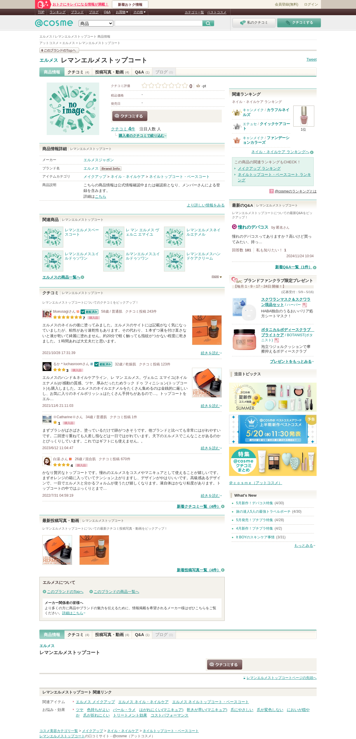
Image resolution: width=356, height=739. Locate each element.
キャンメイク (253, 110)
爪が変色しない (270, 710)
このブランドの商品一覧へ (116, 591)
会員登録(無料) (286, 4)
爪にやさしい (242, 710)
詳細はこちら (72, 613)
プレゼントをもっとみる (291, 361)
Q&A (107, 12)
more (215, 276)
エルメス (48, 60)
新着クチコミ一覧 (199, 506)
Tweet (311, 59)
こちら (100, 196)
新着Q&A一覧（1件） (293, 267)
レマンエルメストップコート (104, 60)
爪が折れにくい (96, 715)
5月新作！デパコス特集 (254, 503)
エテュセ (250, 124)
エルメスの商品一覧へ (61, 277)
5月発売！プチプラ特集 (254, 520)
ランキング (58, 12)
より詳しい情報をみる (206, 205)
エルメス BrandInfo (112, 168)
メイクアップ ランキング (259, 168)
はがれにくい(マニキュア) (161, 710)
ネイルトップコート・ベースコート (179, 176)
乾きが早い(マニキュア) (207, 710)
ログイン (311, 4)
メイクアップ (94, 176)
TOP (41, 12)
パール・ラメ (124, 710)
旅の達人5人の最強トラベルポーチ (263, 511)
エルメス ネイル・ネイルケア (143, 702)
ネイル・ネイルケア (128, 176)
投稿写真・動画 (112, 72)
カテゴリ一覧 (194, 12)
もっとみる (303, 545)
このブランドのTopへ (65, 591)
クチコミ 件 (123, 129)
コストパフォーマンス (170, 715)
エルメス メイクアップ (95, 702)
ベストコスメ (216, 12)
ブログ (94, 12)
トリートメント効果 (130, 715)
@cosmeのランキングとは (296, 191)
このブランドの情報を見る (59, 50)
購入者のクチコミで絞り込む (141, 136)
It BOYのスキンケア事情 (255, 537)
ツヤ (79, 710)
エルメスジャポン (98, 160)
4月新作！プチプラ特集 (254, 528)
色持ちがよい (98, 710)
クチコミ (78, 72)
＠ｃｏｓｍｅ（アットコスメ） (255, 483)
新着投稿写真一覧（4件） (199, 570)
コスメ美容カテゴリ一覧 (58, 731)
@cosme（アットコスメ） (134, 736)
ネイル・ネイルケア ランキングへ (280, 152)
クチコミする (129, 116)
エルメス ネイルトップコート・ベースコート (210, 702)
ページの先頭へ (282, 678)
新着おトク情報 (130, 5)
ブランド (77, 12)
